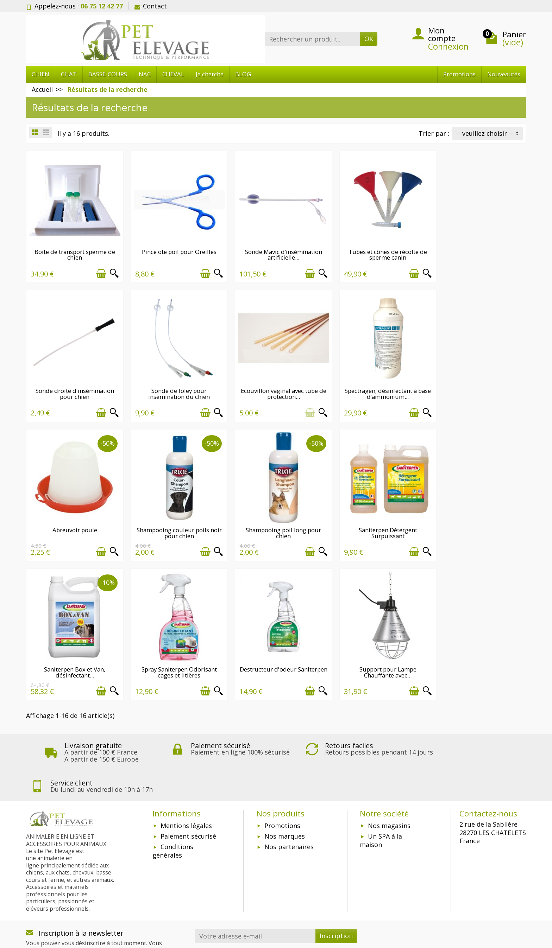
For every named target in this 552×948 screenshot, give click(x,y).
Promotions (459, 74)
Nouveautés (503, 74)
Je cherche (210, 74)
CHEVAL (173, 74)
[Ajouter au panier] (98, 270)
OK (368, 38)
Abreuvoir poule (377, 385)
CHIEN (40, 74)
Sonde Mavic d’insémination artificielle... (276, 251)
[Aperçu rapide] (111, 270)
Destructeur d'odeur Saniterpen (479, 524)
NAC (145, 74)
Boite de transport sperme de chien (73, 251)
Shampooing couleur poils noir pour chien (478, 388)
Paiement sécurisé (188, 794)
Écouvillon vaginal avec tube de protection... (174, 388)
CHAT (69, 74)
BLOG (243, 74)
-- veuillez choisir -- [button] (484, 133)
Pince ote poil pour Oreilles (174, 248)
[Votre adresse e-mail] (255, 894)
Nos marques (284, 794)
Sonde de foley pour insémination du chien (73, 388)
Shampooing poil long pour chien (73, 524)
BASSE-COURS (107, 74)
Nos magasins (389, 784)
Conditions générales (172, 809)
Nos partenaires (289, 805)
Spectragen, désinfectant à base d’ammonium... (276, 388)
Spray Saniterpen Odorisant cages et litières (377, 524)
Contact (150, 6)
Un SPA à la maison (381, 798)
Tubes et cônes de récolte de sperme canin (377, 251)
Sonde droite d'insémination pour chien (479, 251)
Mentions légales (186, 784)
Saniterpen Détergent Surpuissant (174, 524)
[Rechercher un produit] (312, 39)
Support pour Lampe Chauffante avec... (73, 660)
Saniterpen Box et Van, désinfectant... (276, 524)
